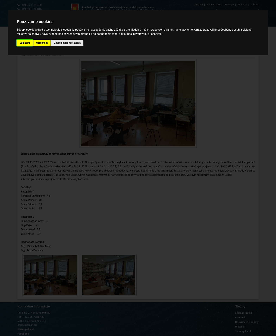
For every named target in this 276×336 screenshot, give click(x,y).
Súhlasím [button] (25, 42)
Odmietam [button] (42, 42)
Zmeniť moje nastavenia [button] (67, 42)
